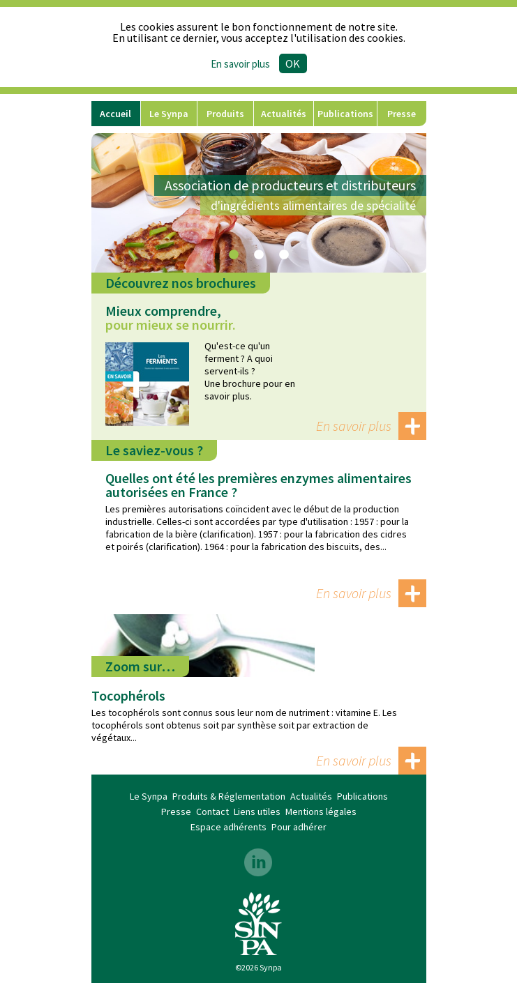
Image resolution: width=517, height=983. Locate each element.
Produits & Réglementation (225, 116)
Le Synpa (168, 113)
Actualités (283, 113)
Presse (401, 113)
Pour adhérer (299, 827)
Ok (292, 63)
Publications (345, 113)
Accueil (115, 113)
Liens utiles (257, 811)
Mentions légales (321, 811)
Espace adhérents (228, 827)
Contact (212, 811)
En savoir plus (353, 425)
